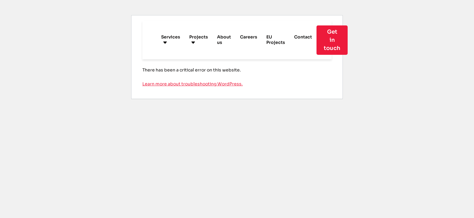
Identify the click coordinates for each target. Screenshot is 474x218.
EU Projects (275, 39)
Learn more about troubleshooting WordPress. (192, 84)
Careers (248, 37)
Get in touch (332, 39)
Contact (303, 37)
